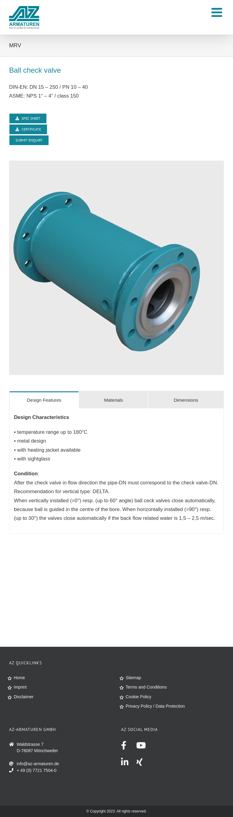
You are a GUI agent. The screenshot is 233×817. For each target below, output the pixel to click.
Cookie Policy (138, 696)
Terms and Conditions (146, 687)
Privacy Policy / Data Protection (155, 706)
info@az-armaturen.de (38, 763)
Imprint (20, 687)
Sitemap (133, 677)
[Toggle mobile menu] (217, 12)
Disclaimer (23, 696)
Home (19, 677)
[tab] (44, 399)
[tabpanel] (116, 471)
